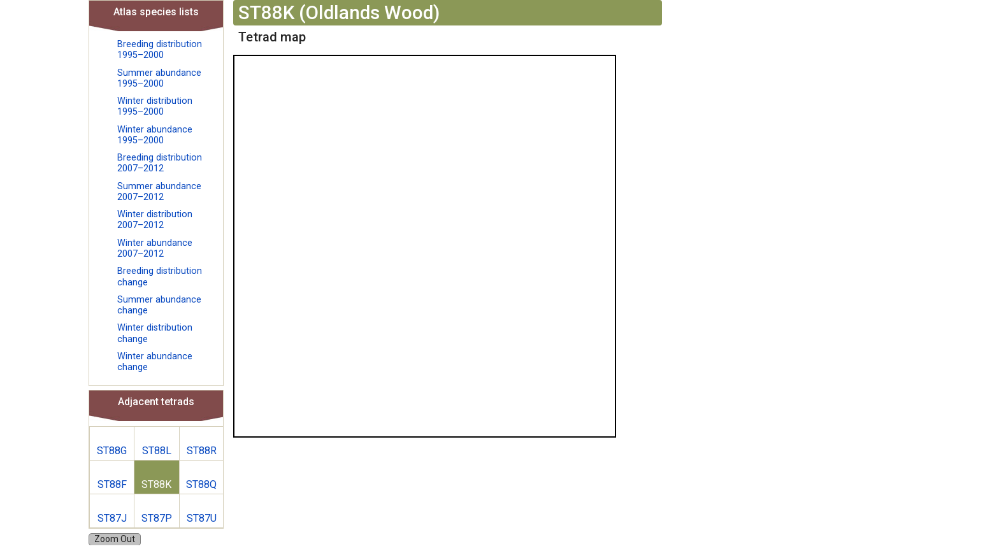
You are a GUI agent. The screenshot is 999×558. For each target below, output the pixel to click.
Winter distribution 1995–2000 (154, 106)
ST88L (156, 451)
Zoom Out (114, 539)
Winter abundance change (154, 362)
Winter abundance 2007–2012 (154, 248)
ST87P (156, 518)
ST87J (112, 518)
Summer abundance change (159, 305)
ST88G (112, 451)
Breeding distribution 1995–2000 (159, 50)
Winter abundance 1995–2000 (154, 135)
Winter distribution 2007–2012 (154, 220)
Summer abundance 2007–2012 (159, 192)
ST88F (112, 484)
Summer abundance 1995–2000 (159, 78)
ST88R (202, 451)
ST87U (202, 518)
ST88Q (201, 484)
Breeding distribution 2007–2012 (159, 163)
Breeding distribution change (159, 276)
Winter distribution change (154, 333)
